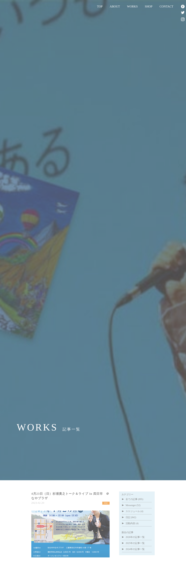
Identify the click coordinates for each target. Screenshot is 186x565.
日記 (128, 517)
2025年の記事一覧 (135, 543)
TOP (100, 6)
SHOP (148, 6)
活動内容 (130, 523)
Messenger (131, 505)
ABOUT (115, 6)
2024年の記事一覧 (135, 549)
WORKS (132, 6)
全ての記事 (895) (134, 499)
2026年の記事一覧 (135, 537)
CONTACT (166, 6)
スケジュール (133, 511)
